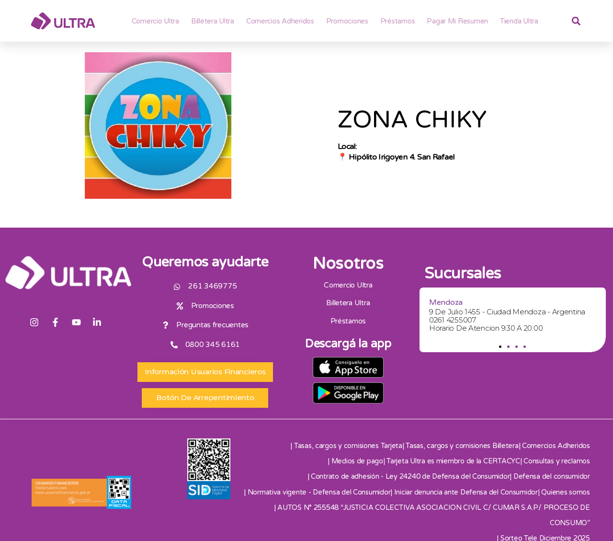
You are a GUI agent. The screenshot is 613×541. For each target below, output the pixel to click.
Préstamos (397, 21)
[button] (500, 346)
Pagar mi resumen (457, 21)
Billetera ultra (212, 21)
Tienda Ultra (519, 21)
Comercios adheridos (280, 21)
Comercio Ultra (155, 21)
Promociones (347, 21)
